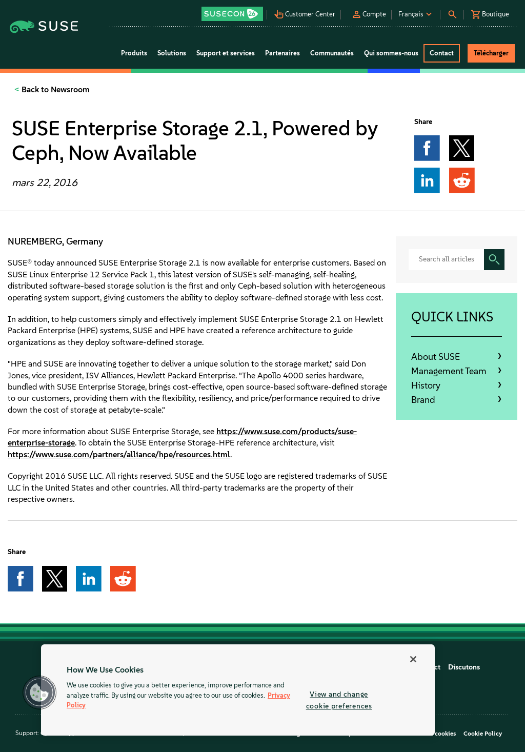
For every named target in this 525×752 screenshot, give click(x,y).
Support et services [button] (225, 53)
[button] (232, 10)
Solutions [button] (171, 53)
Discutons (464, 667)
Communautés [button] (332, 53)
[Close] (413, 659)
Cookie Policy (482, 733)
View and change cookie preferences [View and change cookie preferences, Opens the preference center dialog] (339, 699)
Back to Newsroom (54, 89)
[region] (238, 690)
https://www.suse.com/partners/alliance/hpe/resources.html (119, 454)
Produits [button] (134, 53)
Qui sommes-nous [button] (391, 53)
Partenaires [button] (282, 53)
